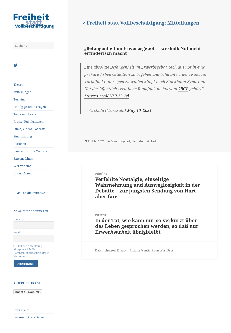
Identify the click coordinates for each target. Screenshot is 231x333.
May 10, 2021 (139, 110)
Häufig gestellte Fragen (30, 107)
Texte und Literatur (27, 114)
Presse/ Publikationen (28, 122)
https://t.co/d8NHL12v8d (106, 95)
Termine (19, 99)
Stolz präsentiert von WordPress (152, 250)
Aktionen (20, 144)
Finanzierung (23, 136)
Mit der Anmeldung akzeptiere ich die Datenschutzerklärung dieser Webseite (31, 251)
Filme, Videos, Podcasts (29, 129)
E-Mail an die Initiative (29, 193)
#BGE (183, 88)
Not (153, 141)
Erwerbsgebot (120, 141)
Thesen (18, 85)
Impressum (21, 310)
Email (17, 232)
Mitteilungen (22, 92)
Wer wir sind (23, 166)
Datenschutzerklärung (29, 317)
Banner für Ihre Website (30, 151)
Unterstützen (23, 173)
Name (17, 219)
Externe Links (23, 159)
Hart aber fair (141, 141)
